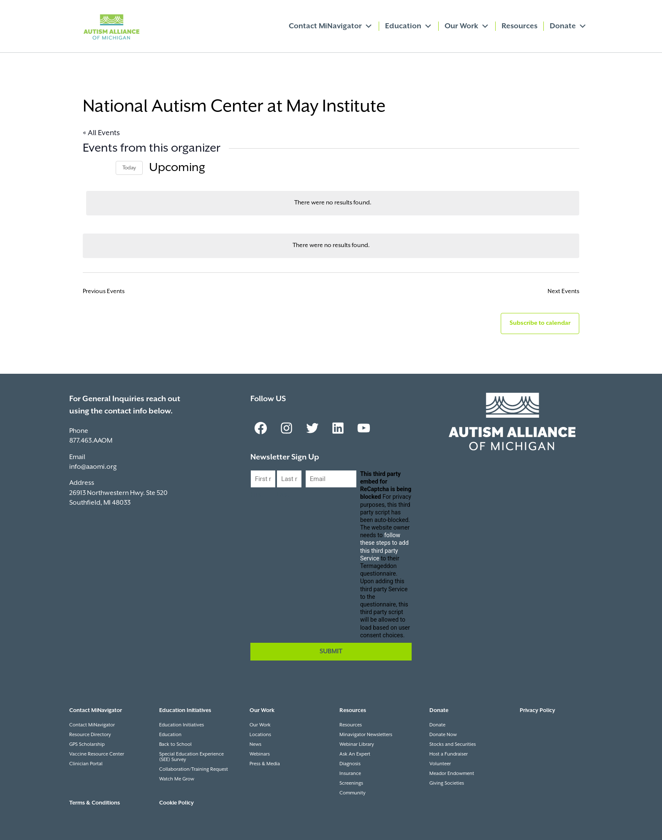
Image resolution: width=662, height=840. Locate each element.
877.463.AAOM (90, 441)
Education (408, 26)
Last (283, 495)
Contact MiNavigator (331, 26)
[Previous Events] (88, 168)
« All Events (101, 133)
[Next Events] (104, 168)
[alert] (332, 203)
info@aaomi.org (93, 467)
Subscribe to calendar (540, 323)
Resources (519, 26)
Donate (568, 26)
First (256, 495)
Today (129, 168)
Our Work (467, 26)
